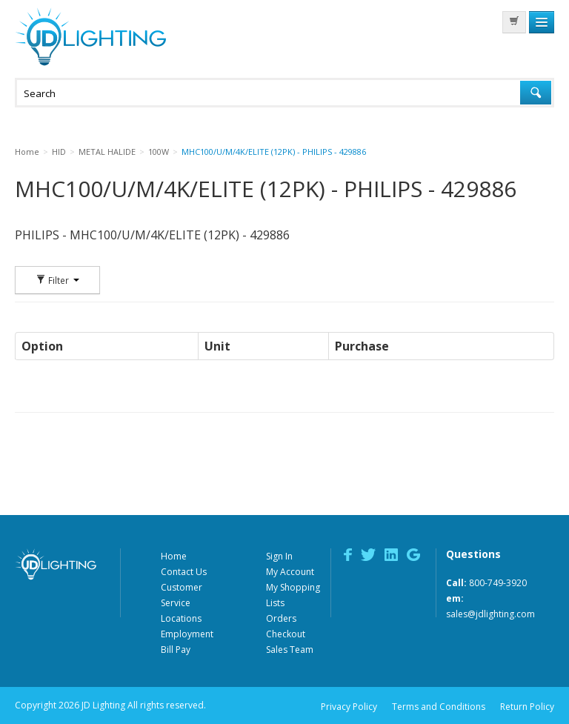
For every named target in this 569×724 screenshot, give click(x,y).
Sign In (279, 556)
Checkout (285, 634)
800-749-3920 (498, 583)
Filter (57, 280)
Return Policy (527, 706)
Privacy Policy (349, 706)
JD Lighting (90, 36)
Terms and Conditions (438, 706)
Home (174, 556)
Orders (281, 618)
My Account (290, 571)
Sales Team (289, 649)
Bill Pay (175, 649)
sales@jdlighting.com (490, 614)
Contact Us (184, 571)
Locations (181, 618)
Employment (187, 634)
